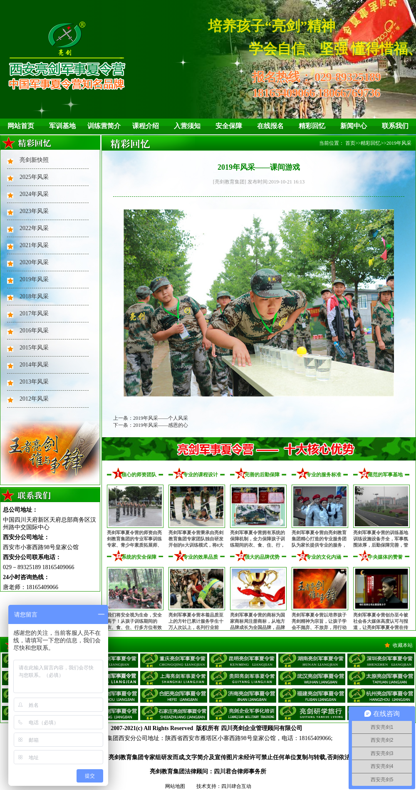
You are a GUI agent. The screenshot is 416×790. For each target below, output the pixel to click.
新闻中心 (353, 125)
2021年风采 (34, 245)
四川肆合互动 (236, 786)
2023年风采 (34, 211)
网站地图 (175, 786)
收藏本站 (403, 645)
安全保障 (228, 125)
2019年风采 (34, 279)
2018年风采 (34, 296)
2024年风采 (34, 194)
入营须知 (187, 125)
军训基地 (62, 125)
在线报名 (270, 125)
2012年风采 (34, 399)
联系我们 (395, 125)
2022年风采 (34, 228)
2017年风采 (34, 313)
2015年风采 (34, 347)
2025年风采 (34, 177)
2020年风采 (34, 262)
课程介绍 (145, 125)
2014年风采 (34, 365)
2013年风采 (34, 382)
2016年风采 (34, 330)
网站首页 (20, 125)
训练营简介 (104, 125)
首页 (350, 143)
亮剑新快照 (34, 160)
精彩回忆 (312, 125)
